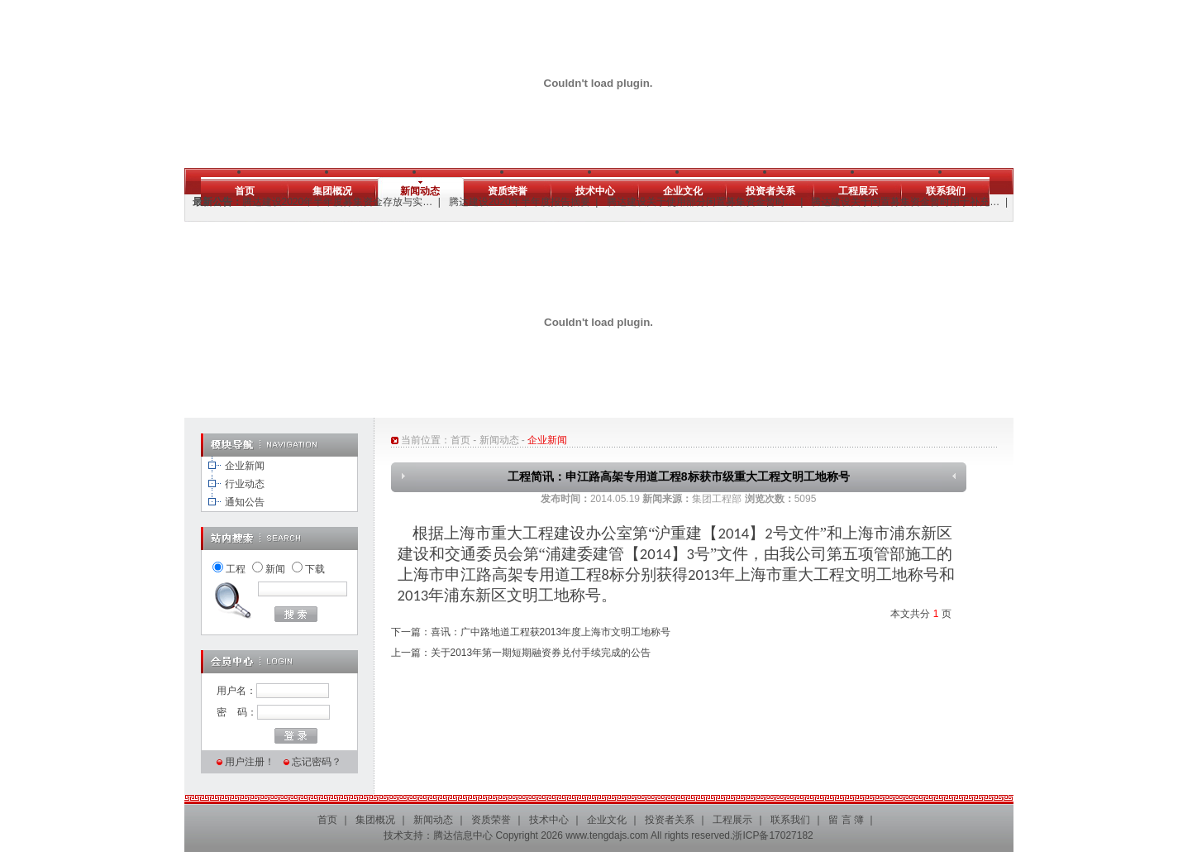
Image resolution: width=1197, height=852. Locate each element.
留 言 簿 (846, 820)
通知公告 (245, 502)
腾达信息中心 (463, 835)
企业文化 (683, 191)
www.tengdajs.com (606, 835)
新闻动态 (420, 191)
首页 (245, 191)
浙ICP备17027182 (772, 835)
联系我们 (946, 191)
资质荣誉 (507, 191)
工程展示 (858, 191)
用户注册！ (249, 762)
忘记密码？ (316, 762)
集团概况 (332, 191)
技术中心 (595, 191)
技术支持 (403, 835)
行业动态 (245, 484)
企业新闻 (245, 465)
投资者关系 (770, 191)
